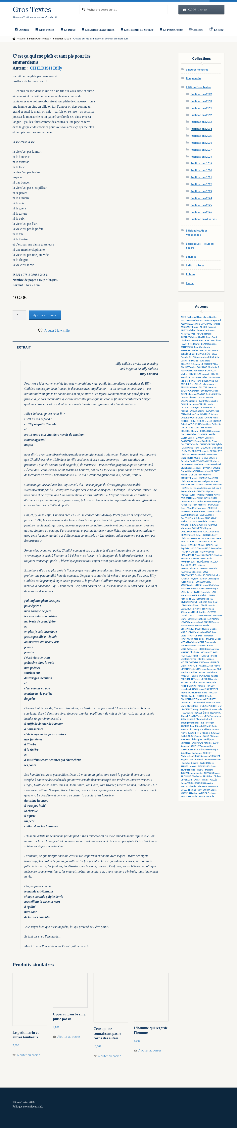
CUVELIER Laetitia (206, 434)
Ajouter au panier (44, 315)
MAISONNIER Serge (208, 622)
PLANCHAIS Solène (197, 692)
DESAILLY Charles (208, 461)
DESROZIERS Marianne (192, 464)
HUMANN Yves (188, 562)
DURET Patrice (195, 484)
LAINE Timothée (202, 592)
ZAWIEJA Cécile (206, 796)
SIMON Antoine (201, 756)
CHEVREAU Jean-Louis (192, 417)
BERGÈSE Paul (188, 354)
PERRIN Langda (209, 679)
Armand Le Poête (205, 330)
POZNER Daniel (197, 702)
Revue (190, 283)
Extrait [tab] (24, 347)
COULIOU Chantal (189, 431)
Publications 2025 (201, 205)
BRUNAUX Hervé (189, 387)
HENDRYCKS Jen (190, 552)
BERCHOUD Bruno (209, 350)
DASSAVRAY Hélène (190, 441)
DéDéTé (186, 451)
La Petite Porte (195, 265)
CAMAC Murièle (205, 397)
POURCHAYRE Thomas (192, 699)
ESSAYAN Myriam (205, 491)
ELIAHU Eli (187, 488)
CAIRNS (216, 394)
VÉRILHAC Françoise (208, 786)
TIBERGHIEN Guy (206, 766)
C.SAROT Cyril (203, 394)
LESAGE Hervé (207, 605)
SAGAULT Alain (193, 736)
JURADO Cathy (203, 582)
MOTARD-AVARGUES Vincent (195, 662)
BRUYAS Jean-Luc (207, 387)
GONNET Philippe (201, 528)
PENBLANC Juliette (208, 676)
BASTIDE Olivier (213, 340)
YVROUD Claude (189, 796)
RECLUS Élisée (202, 713)
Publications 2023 (201, 191)
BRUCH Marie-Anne (204, 384)
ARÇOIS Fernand (208, 327)
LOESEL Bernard (204, 615)
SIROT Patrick (197, 759)
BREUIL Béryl (187, 384)
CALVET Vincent (188, 397)
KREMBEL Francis (189, 588)
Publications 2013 (201, 121)
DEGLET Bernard (200, 451)
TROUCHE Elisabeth (191, 776)
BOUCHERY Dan (210, 364)
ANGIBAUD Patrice (210, 324)
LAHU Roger (187, 592)
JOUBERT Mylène (189, 578)
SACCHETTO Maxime (199, 733)
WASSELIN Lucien (189, 793)
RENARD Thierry (195, 716)
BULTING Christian (190, 391)
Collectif (216, 424)
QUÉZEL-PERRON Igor (211, 706)
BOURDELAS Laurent (199, 374)
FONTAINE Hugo (212, 501)
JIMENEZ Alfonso (189, 568)
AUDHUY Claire (188, 337)
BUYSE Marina (188, 394)
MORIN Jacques (206, 659)
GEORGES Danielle (198, 521)
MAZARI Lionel (213, 639)
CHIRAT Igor (203, 421)
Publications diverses (203, 219)
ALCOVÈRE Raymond (210, 320)
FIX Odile (198, 501)
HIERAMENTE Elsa (190, 555)
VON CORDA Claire (207, 790)
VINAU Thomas (188, 790)
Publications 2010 (201, 101)
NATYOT (192, 666)
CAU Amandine (197, 411)
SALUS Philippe (210, 736)
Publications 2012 (201, 115)
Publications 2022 (201, 184)
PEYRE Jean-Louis (207, 682)
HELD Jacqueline (213, 548)
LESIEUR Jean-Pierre (191, 609)
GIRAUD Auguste (198, 525)
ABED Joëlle (187, 317)
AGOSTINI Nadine (190, 320)
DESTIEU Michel (213, 464)
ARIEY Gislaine (188, 330)
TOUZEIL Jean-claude (191, 773)
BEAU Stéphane (208, 344)
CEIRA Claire (187, 414)
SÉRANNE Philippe (208, 749)
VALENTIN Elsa (201, 780)
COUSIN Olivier (188, 434)
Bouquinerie (193, 78)
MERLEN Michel (188, 645)
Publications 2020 (201, 170)
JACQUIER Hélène (195, 565)
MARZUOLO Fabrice (191, 632)
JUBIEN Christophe (209, 578)
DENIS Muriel (193, 458)
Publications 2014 (61, 38)
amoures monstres (197, 69)
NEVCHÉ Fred (187, 669)
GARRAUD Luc (206, 515)
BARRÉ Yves (198, 340)
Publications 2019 (201, 163)
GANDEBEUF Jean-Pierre (193, 511)
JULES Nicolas (188, 582)
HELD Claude (197, 548)
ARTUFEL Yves (188, 334)
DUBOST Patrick (189, 478)
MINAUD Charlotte (190, 652)
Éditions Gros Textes (38, 38)
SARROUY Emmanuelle (200, 746)
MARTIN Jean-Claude (205, 629)
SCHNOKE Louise (189, 749)
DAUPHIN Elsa (209, 441)
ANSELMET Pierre (189, 327)
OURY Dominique (208, 672)
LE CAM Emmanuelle (199, 599)
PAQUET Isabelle (189, 676)
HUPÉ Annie (203, 562)
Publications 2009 (201, 94)
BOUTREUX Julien (198, 377)
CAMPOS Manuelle (208, 401)
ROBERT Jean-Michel (191, 726)
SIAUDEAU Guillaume (191, 753)
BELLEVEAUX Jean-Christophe (195, 347)
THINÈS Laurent (188, 766)
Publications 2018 (201, 156)
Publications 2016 (201, 142)
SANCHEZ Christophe (191, 739)
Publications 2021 (201, 177)
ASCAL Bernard (204, 334)
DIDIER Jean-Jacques (191, 468)
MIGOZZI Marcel (189, 649)
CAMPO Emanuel (189, 401)
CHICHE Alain (211, 417)
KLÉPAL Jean (201, 585)
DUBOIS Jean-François (200, 474)
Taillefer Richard (190, 763)
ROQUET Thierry (202, 729)
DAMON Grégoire (204, 438)
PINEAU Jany (196, 689)
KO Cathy (213, 585)
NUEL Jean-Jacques (205, 669)
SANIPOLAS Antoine (202, 743)
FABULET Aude (188, 495)
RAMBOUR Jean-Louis (211, 709)
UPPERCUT (186, 780)
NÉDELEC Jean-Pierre (209, 666)
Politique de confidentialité (27, 1106)
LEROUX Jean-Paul (208, 602)
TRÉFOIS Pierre (211, 773)
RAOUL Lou (187, 713)
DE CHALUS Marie (190, 448)
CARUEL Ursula (205, 404)
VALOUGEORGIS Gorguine (200, 783)
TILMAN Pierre (188, 770)
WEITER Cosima (207, 793)
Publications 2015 (201, 135)
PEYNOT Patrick (189, 682)
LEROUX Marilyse (189, 605)
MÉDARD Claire (188, 642)
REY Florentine (212, 716)
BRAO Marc (195, 381)
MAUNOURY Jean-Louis (193, 639)
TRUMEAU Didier (211, 776)
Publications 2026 (201, 212)
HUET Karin (206, 558)
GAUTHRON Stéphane (192, 518)
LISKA (191, 615)
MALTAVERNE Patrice (191, 625)
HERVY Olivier (207, 552)
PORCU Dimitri (188, 696)
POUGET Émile (204, 696)
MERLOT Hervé (205, 645)
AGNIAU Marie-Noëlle (205, 317)
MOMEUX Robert (189, 656)
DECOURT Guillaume (211, 448)
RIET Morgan (207, 723)
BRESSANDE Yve (210, 381)
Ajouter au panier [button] (28, 1055)
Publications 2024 (201, 198)
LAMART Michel (198, 595)
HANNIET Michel (196, 545)
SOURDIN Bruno (213, 759)
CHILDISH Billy (46, 68)
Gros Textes (32, 10)
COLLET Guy (187, 427)
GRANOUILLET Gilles (191, 535)
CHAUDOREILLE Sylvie (205, 414)
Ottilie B (193, 672)
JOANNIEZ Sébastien (191, 572)
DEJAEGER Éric (198, 454)
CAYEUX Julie (212, 411)
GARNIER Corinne (189, 515)
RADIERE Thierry (190, 709)
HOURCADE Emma (190, 558)
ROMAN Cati (209, 726)
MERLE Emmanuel (206, 642)
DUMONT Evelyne (200, 481)
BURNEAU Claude (209, 391)
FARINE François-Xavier (208, 495)
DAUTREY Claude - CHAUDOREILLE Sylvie (201, 444)
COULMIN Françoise (210, 431)
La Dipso (191, 256)
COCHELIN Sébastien (199, 424)
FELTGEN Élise (188, 498)
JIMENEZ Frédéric (208, 568)
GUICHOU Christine (197, 541)
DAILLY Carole (187, 438)
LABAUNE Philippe (208, 588)
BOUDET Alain (188, 367)
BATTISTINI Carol (191, 344)
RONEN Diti (186, 729)
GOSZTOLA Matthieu (191, 531)
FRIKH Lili (212, 508)
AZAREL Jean (204, 337)
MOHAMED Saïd (209, 652)
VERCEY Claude (188, 786)
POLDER (213, 692)
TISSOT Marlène (205, 770)
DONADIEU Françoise (198, 471)
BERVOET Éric (203, 354)
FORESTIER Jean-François (194, 505)
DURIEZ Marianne (213, 484)
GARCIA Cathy (214, 511)
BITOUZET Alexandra (199, 360)
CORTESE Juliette (203, 427)
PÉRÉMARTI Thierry (191, 679)
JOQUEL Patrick (210, 575)
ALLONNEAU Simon (190, 324)
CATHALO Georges (190, 407)
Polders (190, 274)
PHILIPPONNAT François (193, 686)
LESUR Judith (198, 612)
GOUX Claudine (211, 531)
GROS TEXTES (198, 538)
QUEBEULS (192, 706)
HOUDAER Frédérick (211, 555)
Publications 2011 (201, 108)
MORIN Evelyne (188, 659)
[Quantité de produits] (19, 315)
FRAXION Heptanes (196, 508)
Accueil (21, 38)
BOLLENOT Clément (191, 364)
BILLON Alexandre (198, 357)
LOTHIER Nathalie (197, 619)
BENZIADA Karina (189, 350)
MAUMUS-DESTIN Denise (200, 635)
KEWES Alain (187, 585)
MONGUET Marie (208, 656)
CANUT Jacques (189, 404)
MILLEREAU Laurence (209, 649)
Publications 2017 (201, 149)
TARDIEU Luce (207, 763)
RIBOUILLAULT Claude (192, 719)
